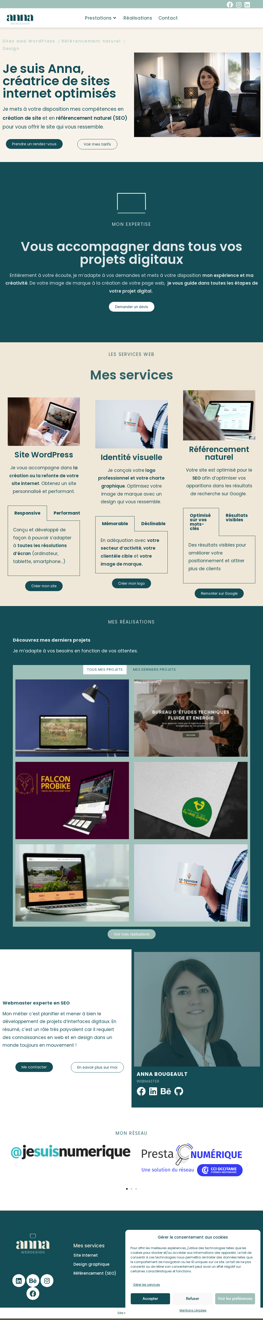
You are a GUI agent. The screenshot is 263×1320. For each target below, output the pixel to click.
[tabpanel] (44, 548)
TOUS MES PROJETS (105, 670)
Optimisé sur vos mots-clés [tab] (200, 522)
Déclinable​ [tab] (153, 524)
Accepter (150, 1298)
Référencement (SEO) (94, 1275)
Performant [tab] (67, 513)
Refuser (192, 1298)
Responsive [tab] (27, 513)
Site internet (85, 1256)
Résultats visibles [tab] (237, 517)
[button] (16, 1165)
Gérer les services (146, 1284)
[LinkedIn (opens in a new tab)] (246, 5)
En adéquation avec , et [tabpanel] (130, 552)
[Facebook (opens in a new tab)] (229, 5)
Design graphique (91, 1265)
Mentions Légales (193, 1310)
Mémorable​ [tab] (115, 524)
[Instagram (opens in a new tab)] (238, 5)
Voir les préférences (235, 1298)
